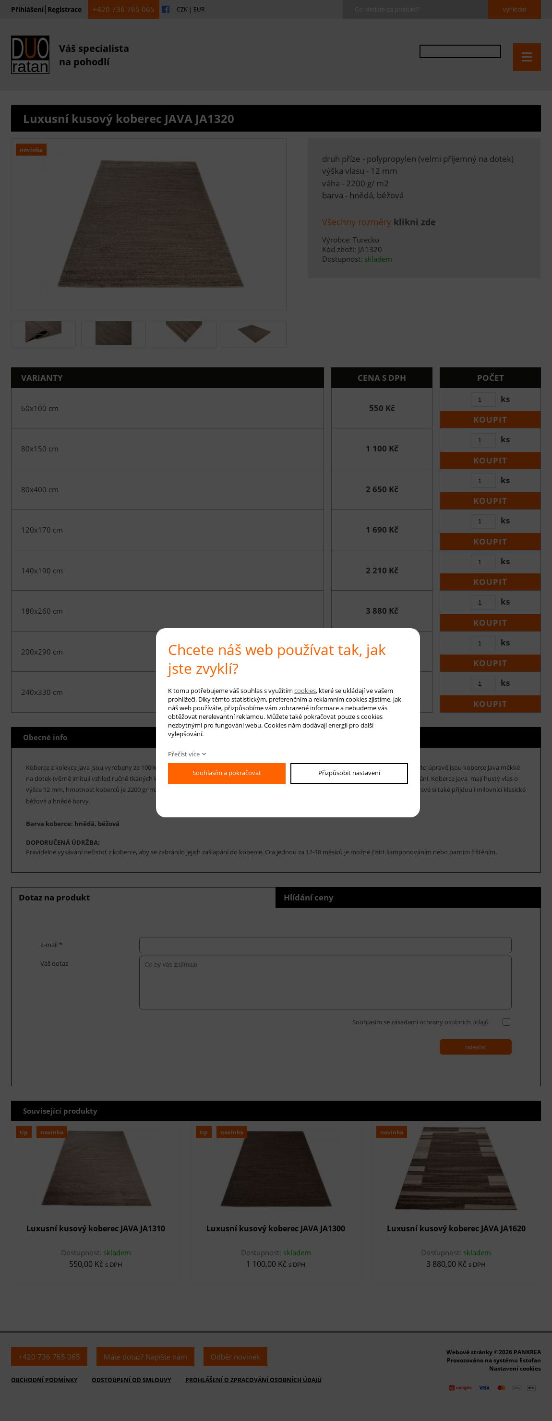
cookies (305, 690)
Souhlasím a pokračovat (226, 772)
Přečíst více (184, 754)
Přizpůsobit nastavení (349, 772)
